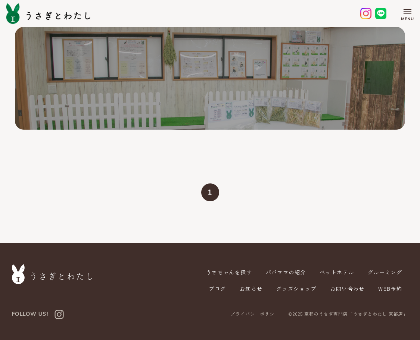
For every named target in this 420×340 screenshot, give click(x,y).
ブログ (216, 288)
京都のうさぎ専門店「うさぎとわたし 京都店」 (356, 314)
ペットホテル (336, 272)
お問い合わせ (347, 288)
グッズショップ (296, 288)
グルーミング (385, 272)
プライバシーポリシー (254, 314)
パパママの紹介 (285, 272)
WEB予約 (390, 288)
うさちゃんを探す (228, 272)
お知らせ (250, 288)
